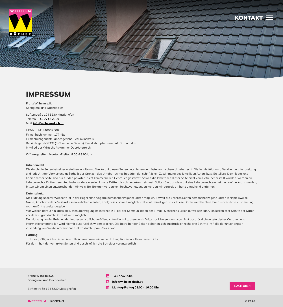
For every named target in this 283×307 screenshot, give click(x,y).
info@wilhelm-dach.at (48, 123)
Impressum (37, 301)
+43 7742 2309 (48, 119)
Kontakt (57, 301)
